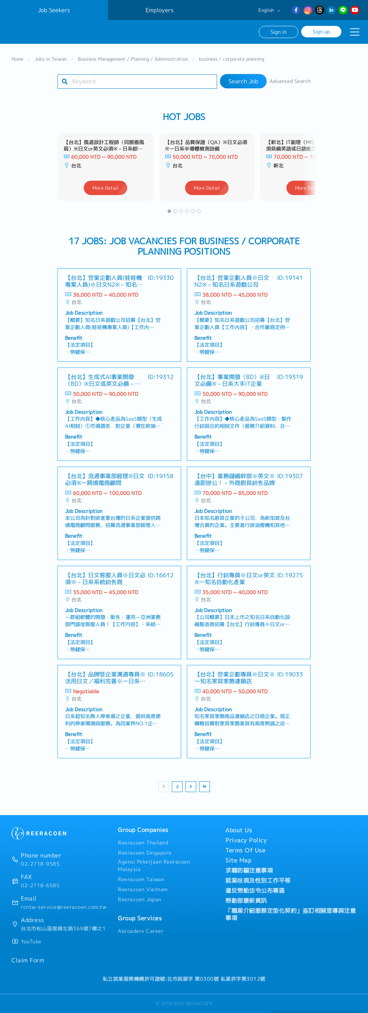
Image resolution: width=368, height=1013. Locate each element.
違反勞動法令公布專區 (255, 890)
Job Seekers (54, 10)
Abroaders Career (141, 931)
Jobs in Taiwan (50, 59)
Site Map (238, 860)
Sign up (321, 31)
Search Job (243, 81)
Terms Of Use (245, 850)
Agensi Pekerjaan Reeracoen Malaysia (154, 865)
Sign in (278, 31)
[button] (169, 211)
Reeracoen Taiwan (141, 879)
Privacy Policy (246, 840)
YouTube (31, 941)
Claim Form (28, 960)
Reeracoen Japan (139, 899)
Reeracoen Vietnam (143, 889)
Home (17, 59)
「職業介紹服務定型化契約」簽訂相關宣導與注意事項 (290, 914)
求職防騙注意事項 (249, 870)
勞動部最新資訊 (246, 900)
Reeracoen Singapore (145, 852)
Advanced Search (290, 81)
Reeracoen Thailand (143, 842)
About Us (238, 830)
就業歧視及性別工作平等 (258, 880)
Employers (160, 10)
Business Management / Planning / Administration (133, 59)
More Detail (105, 188)
